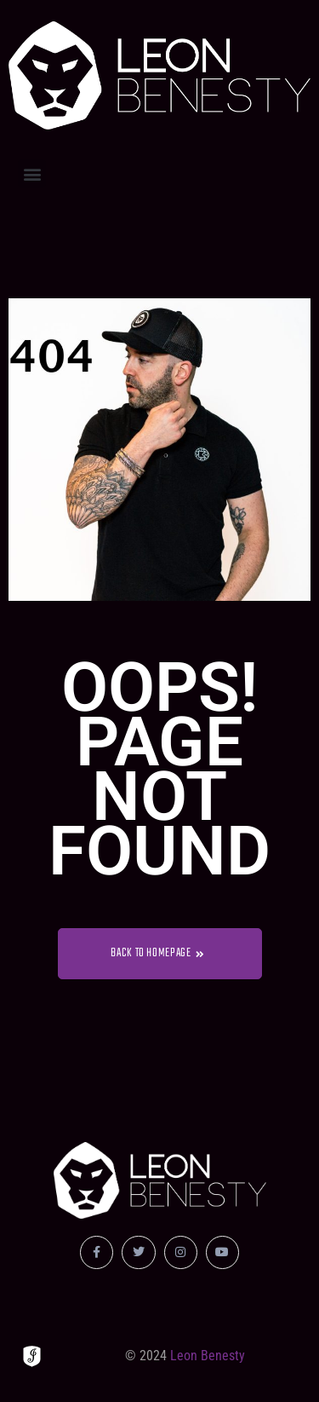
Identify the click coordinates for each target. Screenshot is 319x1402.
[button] (32, 173)
